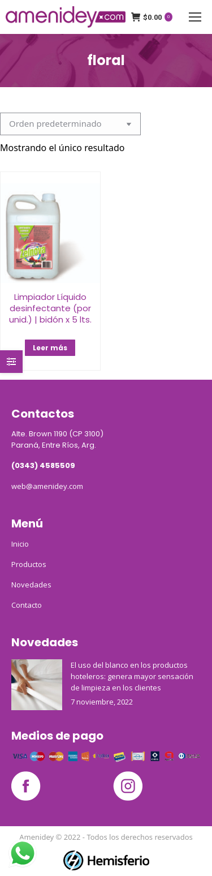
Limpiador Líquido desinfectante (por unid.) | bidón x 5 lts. (50, 308)
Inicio (20, 544)
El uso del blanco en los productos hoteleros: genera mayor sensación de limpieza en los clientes (132, 676)
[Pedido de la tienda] (70, 124)
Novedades (31, 584)
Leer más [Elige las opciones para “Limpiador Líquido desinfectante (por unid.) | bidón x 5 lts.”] (50, 348)
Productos (28, 564)
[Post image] (36, 684)
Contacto (26, 605)
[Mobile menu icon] (195, 17)
